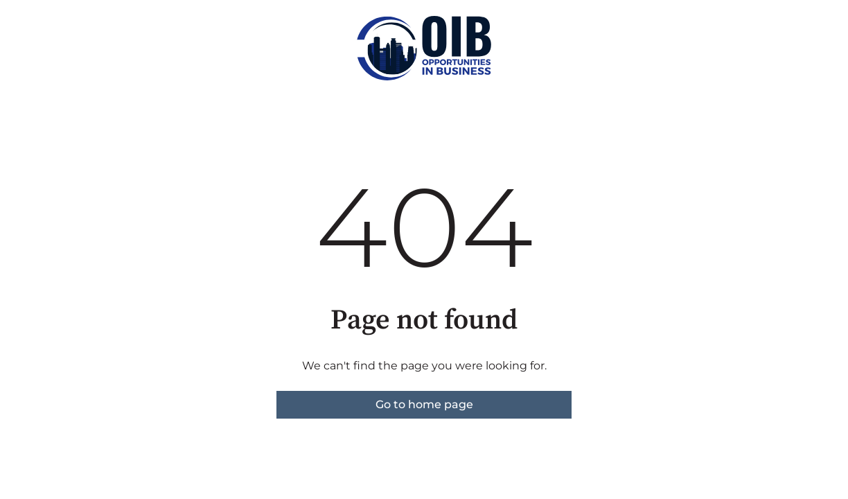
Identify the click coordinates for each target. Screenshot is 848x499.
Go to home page (424, 404)
